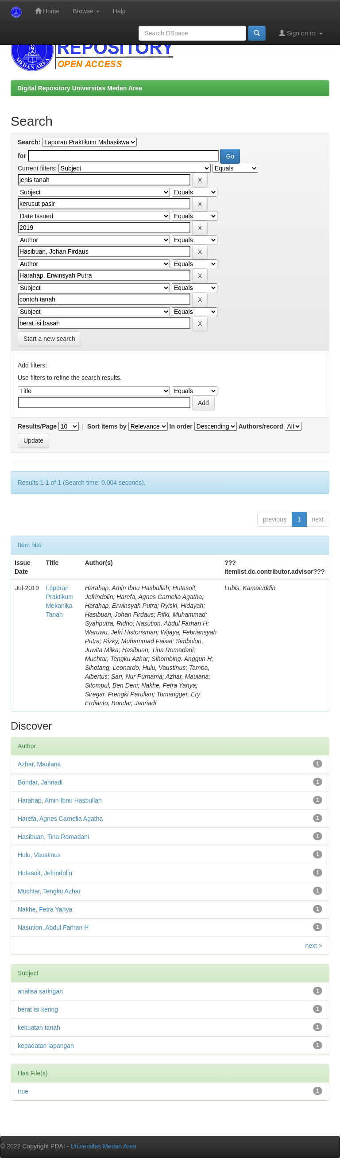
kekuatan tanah (39, 1027)
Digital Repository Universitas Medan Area (79, 88)
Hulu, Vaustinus (39, 854)
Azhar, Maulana (39, 764)
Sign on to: (301, 33)
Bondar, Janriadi (40, 782)
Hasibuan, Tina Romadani (53, 836)
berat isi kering (38, 1009)
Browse (86, 11)
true (23, 1091)
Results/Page (37, 426)
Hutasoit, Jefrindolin (45, 873)
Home (47, 11)
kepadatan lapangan (46, 1045)
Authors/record (260, 426)
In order (181, 426)
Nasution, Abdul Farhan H (53, 927)
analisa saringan (40, 991)
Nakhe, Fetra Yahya (45, 909)
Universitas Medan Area (103, 1146)
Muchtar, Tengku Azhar (49, 891)
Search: (29, 142)
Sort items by (107, 426)
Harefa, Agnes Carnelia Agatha (60, 818)
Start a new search (49, 338)
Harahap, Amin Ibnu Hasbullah (60, 800)
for (22, 155)
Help (119, 11)
